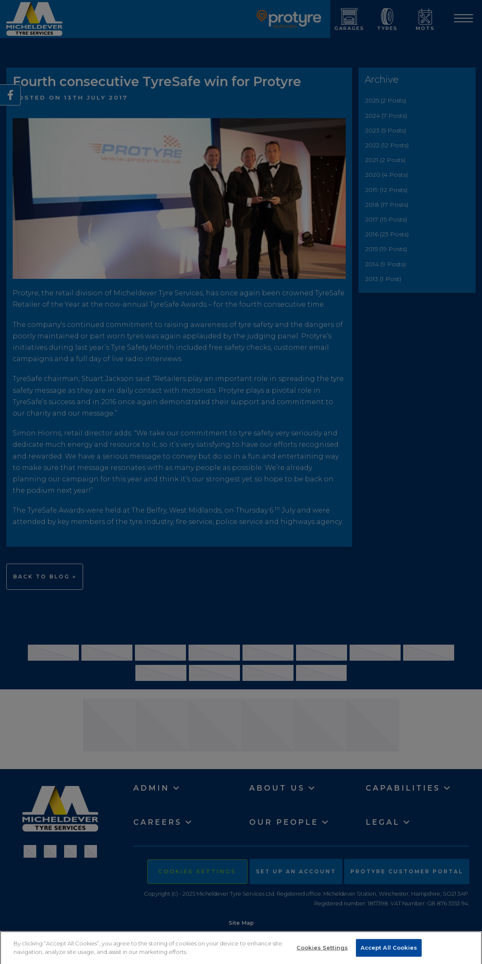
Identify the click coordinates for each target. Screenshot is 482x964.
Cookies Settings (322, 950)
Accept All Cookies (389, 950)
